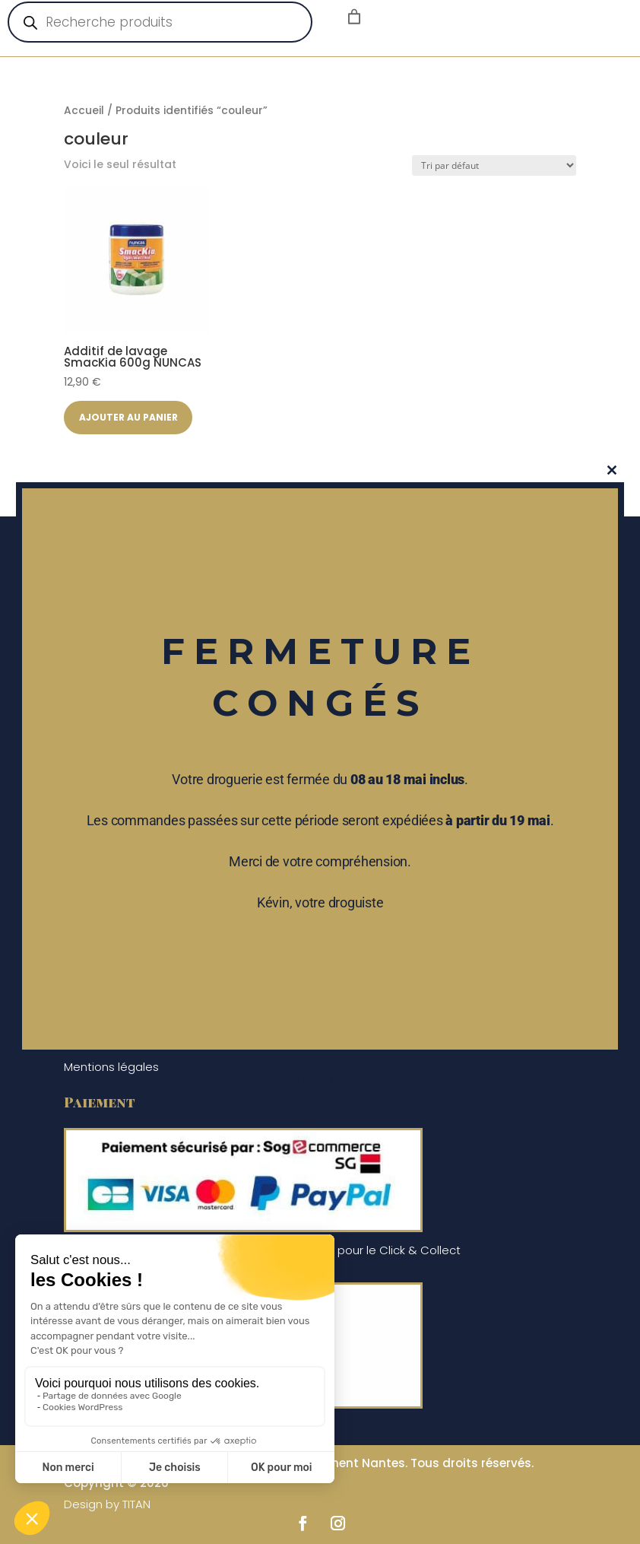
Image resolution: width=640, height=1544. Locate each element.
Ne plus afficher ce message (320, 1078)
